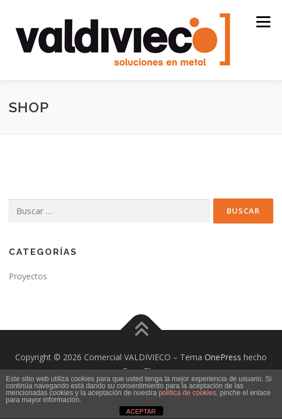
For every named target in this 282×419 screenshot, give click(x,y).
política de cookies (187, 393)
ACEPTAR (141, 411)
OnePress (223, 357)
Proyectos (28, 276)
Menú (262, 22)
